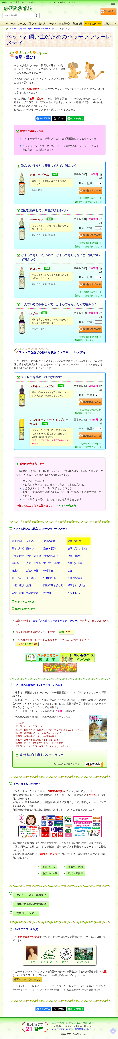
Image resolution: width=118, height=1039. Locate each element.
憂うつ (30, 548)
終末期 (15, 570)
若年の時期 (18, 556)
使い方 (42, 23)
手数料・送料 (75, 867)
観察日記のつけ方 (23, 608)
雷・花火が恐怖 (52, 563)
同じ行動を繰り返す (54, 585)
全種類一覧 (65, 23)
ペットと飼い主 (93, 23)
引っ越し (31, 578)
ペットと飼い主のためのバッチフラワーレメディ (34, 28)
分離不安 (48, 570)
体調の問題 (32, 592)
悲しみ (30, 541)
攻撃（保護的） (76, 556)
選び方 (32, 23)
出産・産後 (18, 585)
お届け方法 (49, 867)
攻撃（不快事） (76, 563)
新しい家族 (32, 570)
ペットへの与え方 (66, 505)
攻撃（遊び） (75, 541)
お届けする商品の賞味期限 (31, 904)
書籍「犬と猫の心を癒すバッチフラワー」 (56, 620)
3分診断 (52, 23)
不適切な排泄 (75, 578)
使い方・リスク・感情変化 (31, 895)
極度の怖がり (50, 556)
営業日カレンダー (26, 913)
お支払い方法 (50, 873)
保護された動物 (76, 585)
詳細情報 (77, 23)
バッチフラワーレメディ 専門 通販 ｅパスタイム (74, 1029)
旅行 (28, 585)
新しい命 (17, 578)
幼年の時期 (18, 548)
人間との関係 (33, 563)
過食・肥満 (49, 548)
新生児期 (17, 541)
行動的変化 (49, 578)
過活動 (47, 592)
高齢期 (15, 563)
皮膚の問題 (49, 541)
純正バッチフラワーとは (27, 979)
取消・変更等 (75, 873)
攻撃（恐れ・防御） (79, 548)
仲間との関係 (33, 556)
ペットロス (74, 592)
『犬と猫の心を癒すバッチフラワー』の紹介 (37, 685)
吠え (70, 570)
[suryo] (98, 183)
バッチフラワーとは (16, 23)
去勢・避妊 (18, 592)
